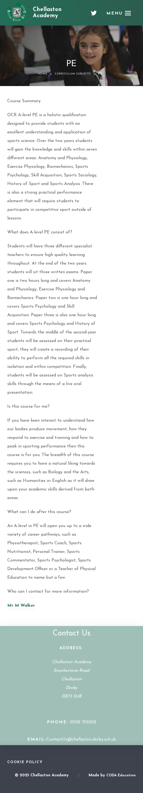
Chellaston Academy (47, 13)
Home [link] (42, 74)
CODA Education (121, 775)
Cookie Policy (25, 762)
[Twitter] (93, 15)
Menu (114, 13)
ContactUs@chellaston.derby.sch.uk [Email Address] (81, 739)
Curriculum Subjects (73, 74)
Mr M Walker (21, 605)
